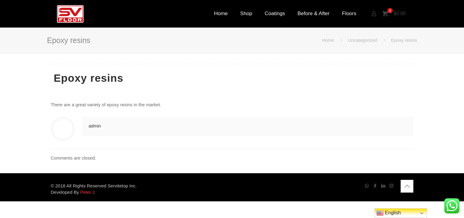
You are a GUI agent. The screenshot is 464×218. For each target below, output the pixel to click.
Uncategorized (362, 40)
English (388, 213)
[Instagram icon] (391, 185)
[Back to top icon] (407, 186)
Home (328, 40)
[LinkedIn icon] (383, 185)
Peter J (87, 192)
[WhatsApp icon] (367, 185)
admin (95, 125)
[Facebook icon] (375, 185)
